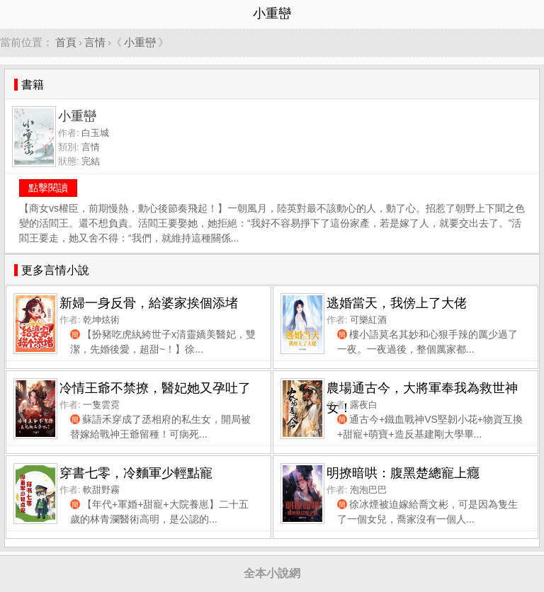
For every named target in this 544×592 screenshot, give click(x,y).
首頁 (65, 42)
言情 (95, 42)
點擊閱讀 (48, 187)
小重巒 (140, 42)
